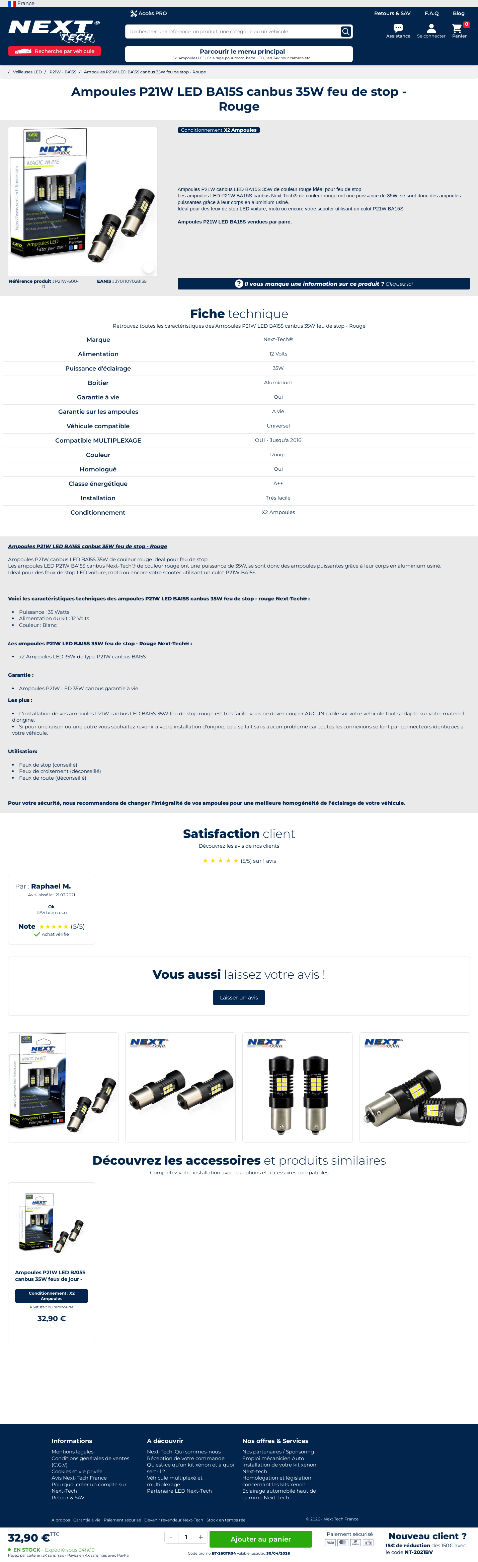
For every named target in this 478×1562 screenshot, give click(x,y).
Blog (459, 13)
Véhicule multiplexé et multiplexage (175, 1481)
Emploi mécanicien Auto (273, 1458)
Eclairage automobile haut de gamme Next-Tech (279, 1494)
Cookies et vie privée (77, 1471)
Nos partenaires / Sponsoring (278, 1451)
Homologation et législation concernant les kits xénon (276, 1481)
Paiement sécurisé (122, 1519)
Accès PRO (149, 13)
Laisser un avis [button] (239, 997)
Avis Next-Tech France (79, 1478)
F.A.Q (432, 13)
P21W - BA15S (63, 71)
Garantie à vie (86, 1519)
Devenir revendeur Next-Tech (173, 1519)
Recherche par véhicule (54, 51)
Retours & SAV (392, 13)
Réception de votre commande (186, 1458)
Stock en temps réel (226, 1519)
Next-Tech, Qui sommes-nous (184, 1451)
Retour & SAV (68, 1497)
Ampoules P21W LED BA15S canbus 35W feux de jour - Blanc (50, 1279)
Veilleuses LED (27, 71)
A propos (61, 1519)
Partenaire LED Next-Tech (179, 1491)
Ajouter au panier (261, 1539)
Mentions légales (72, 1451)
